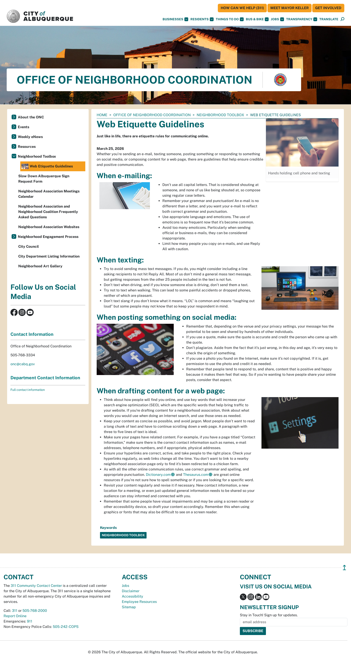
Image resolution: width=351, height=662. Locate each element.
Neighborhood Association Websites (48, 227)
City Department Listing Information (49, 256)
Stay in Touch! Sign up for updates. (269, 615)
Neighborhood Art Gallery (40, 266)
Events (23, 127)
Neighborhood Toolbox (220, 115)
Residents (202, 19)
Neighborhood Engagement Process (48, 237)
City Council (28, 246)
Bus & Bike (257, 19)
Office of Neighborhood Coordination (152, 115)
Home (102, 115)
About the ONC (31, 117)
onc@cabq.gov (22, 364)
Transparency (301, 19)
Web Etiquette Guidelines (47, 166)
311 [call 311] (14, 610)
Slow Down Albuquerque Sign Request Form (43, 179)
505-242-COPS (66, 627)
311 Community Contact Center (36, 586)
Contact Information (31, 334)
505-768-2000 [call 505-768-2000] (34, 610)
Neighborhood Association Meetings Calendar (49, 194)
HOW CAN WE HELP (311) (242, 8)
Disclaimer (130, 591)
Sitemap (129, 607)
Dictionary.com (158, 474)
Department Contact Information (45, 377)
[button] (328, 19)
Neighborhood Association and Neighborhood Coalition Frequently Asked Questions (48, 211)
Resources (27, 146)
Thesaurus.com (195, 474)
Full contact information (27, 390)
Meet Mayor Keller (289, 8)
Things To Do (230, 19)
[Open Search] (342, 19)
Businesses (175, 19)
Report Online (15, 616)
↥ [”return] (344, 567)
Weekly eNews (30, 137)
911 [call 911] (29, 621)
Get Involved (328, 8)
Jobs (277, 19)
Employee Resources (139, 602)
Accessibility (132, 596)
